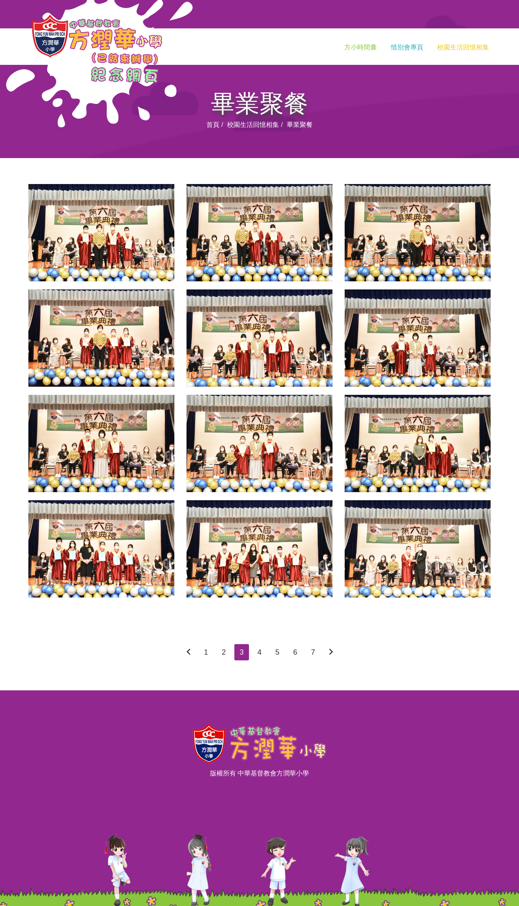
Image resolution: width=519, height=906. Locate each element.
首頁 (212, 124)
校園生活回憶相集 (463, 47)
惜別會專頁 (407, 47)
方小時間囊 (360, 47)
